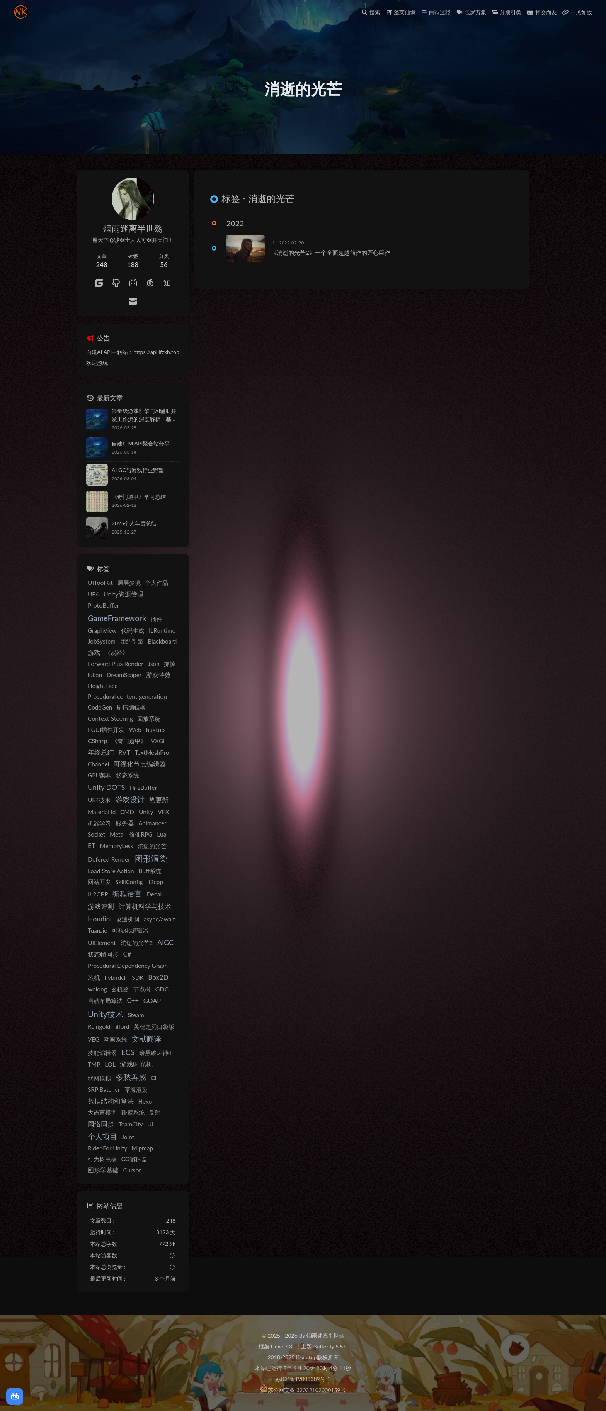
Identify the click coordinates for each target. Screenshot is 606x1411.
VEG (93, 1039)
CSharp (97, 740)
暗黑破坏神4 (155, 1052)
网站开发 (99, 881)
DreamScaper (124, 674)
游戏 (94, 652)
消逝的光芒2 (137, 942)
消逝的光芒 (152, 845)
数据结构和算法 (111, 1101)
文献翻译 (146, 1038)
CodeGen (100, 707)
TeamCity (131, 1124)
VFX (163, 811)
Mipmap (142, 1148)
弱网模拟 (99, 1077)
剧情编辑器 (131, 707)
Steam (136, 1014)
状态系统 (127, 775)
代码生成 (132, 630)
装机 (94, 977)
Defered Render (109, 859)
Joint (128, 1136)
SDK (137, 977)
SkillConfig (129, 881)
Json (154, 663)
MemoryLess (116, 845)
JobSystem (102, 641)
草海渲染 (136, 1089)
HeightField (103, 685)
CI (154, 1077)
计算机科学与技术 (145, 906)
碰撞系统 (133, 1112)
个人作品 (156, 582)
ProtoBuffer (103, 605)
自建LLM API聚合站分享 (141, 443)
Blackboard (162, 641)
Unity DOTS (106, 787)
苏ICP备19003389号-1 (303, 1378)
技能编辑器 (102, 1052)
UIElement (102, 942)
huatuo (155, 729)
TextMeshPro (152, 752)
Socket (96, 834)
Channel (98, 764)
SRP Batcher (104, 1089)
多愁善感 (131, 1077)
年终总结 (101, 752)
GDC (162, 989)
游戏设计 (130, 799)
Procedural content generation (127, 696)
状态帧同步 (103, 954)
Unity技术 (105, 1014)
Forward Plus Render (115, 663)
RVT (124, 752)
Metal (117, 834)
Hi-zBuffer (143, 787)
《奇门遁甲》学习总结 (139, 496)
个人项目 (102, 1136)
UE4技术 (99, 799)
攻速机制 (127, 919)
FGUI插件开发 (106, 729)
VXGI (158, 740)
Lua (161, 834)
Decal (154, 894)
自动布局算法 (105, 1000)
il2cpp (155, 881)
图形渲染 (151, 858)
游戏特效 (158, 674)
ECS (127, 1052)
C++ (133, 1000)
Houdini (100, 919)
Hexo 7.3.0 (284, 1346)
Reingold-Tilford (108, 1026)
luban (95, 674)
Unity (146, 811)
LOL (110, 1064)
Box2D (158, 977)
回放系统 (148, 718)
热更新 (159, 800)
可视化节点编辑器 (140, 764)
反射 (154, 1112)
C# (127, 954)
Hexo (145, 1101)
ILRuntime (162, 630)
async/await (159, 919)
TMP (94, 1064)
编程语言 (127, 893)
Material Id (102, 811)
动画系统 (115, 1039)
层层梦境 (129, 582)
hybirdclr (116, 977)
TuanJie (97, 930)
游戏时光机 (136, 1064)
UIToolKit (100, 582)
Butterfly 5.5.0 (330, 1346)
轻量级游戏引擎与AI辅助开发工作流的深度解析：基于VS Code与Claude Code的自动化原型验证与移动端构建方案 (145, 415)
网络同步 (101, 1124)
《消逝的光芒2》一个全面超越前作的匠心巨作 (330, 252)
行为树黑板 (102, 1158)
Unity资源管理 (123, 594)
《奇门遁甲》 (129, 740)
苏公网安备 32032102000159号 (307, 1390)
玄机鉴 (120, 989)
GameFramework (117, 618)
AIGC (165, 942)
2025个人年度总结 (134, 523)
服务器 (125, 823)
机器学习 (99, 823)
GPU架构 (100, 775)
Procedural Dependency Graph (128, 965)
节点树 (142, 989)
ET (91, 846)
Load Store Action (111, 870)
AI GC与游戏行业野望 (138, 470)
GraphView (102, 630)
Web (135, 729)
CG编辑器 (134, 1158)
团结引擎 (131, 641)
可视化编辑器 (130, 930)
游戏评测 (101, 906)
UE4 (93, 594)
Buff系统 (149, 870)
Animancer (152, 823)
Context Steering (110, 718)
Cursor (132, 1170)
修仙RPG (140, 834)
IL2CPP (98, 894)
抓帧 (169, 663)
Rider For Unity (107, 1148)
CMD (127, 811)
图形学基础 (103, 1170)
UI (150, 1124)
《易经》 (116, 652)
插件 (156, 618)
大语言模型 (102, 1112)
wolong (97, 989)
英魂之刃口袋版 (154, 1026)
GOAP (152, 1000)
